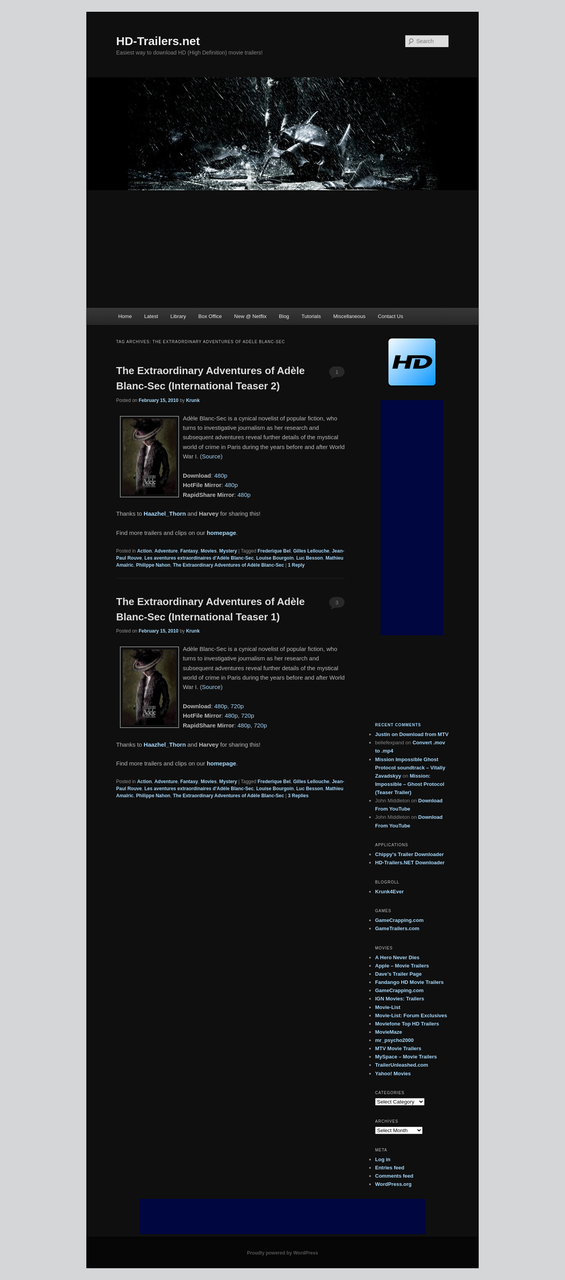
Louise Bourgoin (274, 558)
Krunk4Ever (389, 892)
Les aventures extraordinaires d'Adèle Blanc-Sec (198, 558)
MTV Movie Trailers (398, 1048)
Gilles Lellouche (311, 551)
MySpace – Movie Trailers (406, 1057)
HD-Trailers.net (158, 41)
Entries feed (389, 1168)
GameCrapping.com (399, 920)
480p (220, 475)
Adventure (165, 551)
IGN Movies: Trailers (399, 999)
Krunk (193, 400)
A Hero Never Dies (397, 957)
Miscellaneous (349, 316)
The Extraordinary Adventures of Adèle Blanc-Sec (228, 565)
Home (125, 316)
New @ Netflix (250, 316)
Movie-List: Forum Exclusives (411, 1015)
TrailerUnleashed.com (401, 1065)
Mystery (228, 551)
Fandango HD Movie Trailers (409, 982)
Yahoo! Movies (393, 1073)
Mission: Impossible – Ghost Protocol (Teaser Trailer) (409, 784)
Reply (296, 565)
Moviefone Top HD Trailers (407, 1024)
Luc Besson (309, 558)
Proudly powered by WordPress (282, 1253)
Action (144, 551)
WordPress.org (393, 1184)
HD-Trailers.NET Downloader (410, 862)
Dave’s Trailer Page (398, 974)
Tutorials (311, 316)
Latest (151, 316)
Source (211, 456)
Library (178, 316)
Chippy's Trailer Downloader (409, 854)
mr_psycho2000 (394, 1040)
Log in (382, 1159)
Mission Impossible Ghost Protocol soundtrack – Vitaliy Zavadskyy (410, 767)
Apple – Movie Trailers (402, 966)
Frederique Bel (273, 551)
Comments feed (394, 1176)
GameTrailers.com (397, 928)
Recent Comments (398, 725)
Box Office (210, 316)
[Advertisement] (282, 249)
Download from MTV (423, 734)
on (387, 734)
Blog (284, 316)
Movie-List (387, 1007)
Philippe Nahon (153, 565)
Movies (208, 551)
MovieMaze (388, 1032)
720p (237, 706)
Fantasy (189, 551)
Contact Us (390, 316)
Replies (298, 795)
